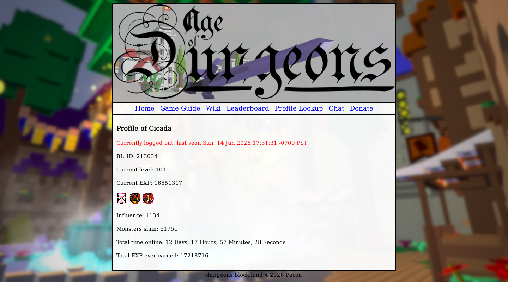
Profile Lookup (299, 108)
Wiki (213, 108)
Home (145, 108)
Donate (361, 108)
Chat (336, 108)
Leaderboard (247, 108)
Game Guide (180, 108)
